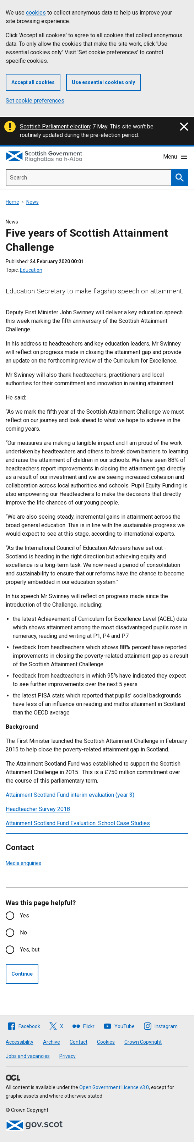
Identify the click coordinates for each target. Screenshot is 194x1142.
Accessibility (19, 1042)
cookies (36, 12)
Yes (24, 915)
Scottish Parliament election (55, 126)
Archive (51, 1042)
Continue (22, 974)
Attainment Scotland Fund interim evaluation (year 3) (70, 794)
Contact (78, 1042)
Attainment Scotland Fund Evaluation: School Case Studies (78, 823)
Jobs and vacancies (28, 1056)
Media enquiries (23, 863)
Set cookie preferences (35, 100)
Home (12, 202)
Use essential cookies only (103, 82)
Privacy (67, 1056)
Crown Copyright (143, 1042)
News (32, 202)
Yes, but (29, 949)
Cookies (106, 1042)
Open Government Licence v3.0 (114, 1087)
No (23, 932)
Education (31, 270)
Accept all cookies (33, 82)
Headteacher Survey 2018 (38, 809)
